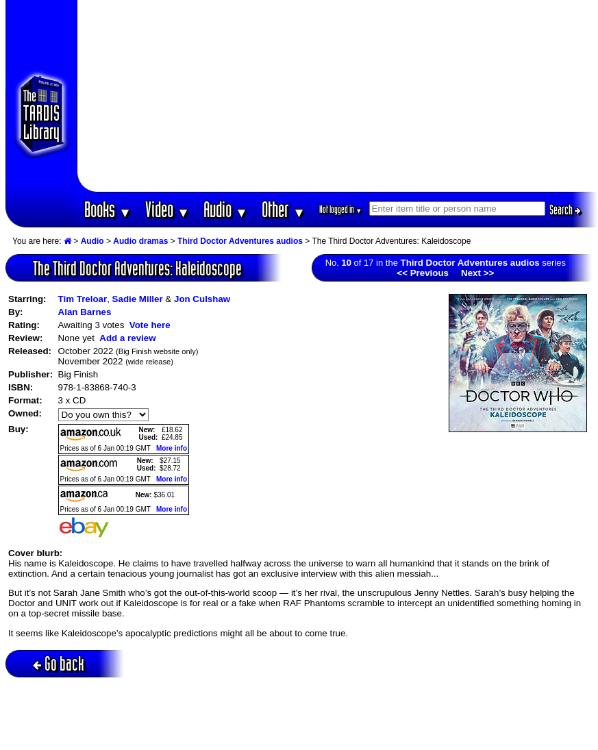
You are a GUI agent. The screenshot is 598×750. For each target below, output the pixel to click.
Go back (58, 663)
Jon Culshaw (202, 299)
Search (565, 209)
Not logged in (340, 209)
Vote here (150, 325)
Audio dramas (140, 241)
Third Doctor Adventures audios (240, 241)
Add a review (127, 338)
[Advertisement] (337, 96)
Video (167, 209)
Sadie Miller (137, 299)
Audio (225, 209)
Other (284, 209)
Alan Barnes (85, 312)
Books (108, 209)
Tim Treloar (83, 299)
